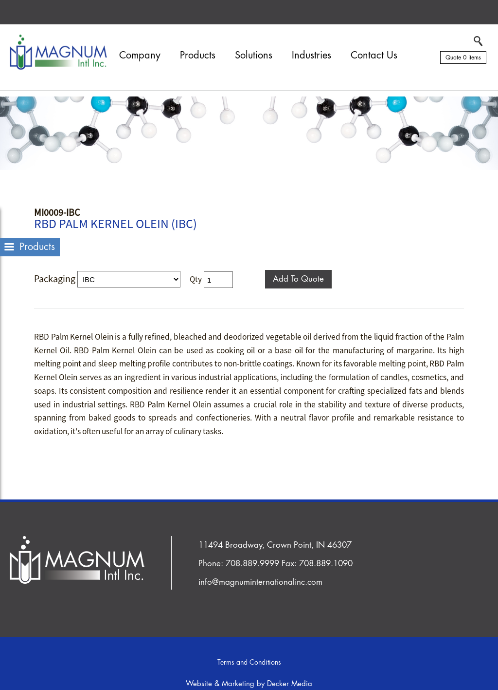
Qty (196, 279)
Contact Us (374, 55)
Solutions (253, 55)
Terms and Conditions (249, 662)
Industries (311, 55)
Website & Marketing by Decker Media (249, 684)
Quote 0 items (463, 57)
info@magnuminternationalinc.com (260, 582)
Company (139, 55)
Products (197, 55)
